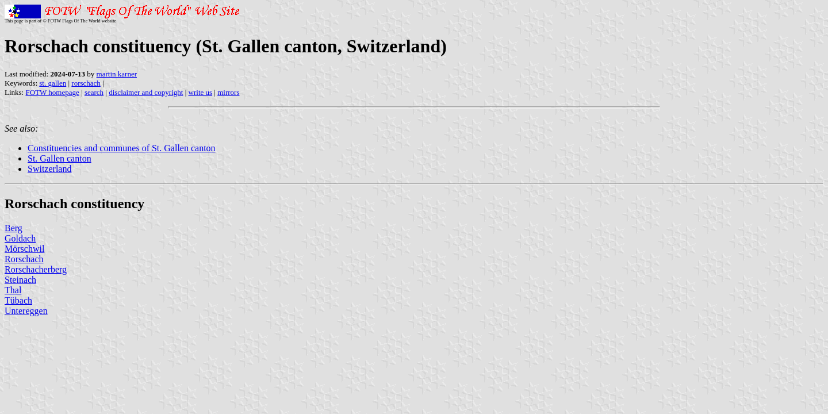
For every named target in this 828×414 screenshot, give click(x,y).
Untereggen (26, 311)
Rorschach (24, 259)
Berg (13, 228)
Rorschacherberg (36, 269)
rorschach (86, 83)
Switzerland (49, 169)
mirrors (228, 92)
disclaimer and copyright (146, 92)
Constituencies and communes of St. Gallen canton (122, 148)
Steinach (20, 280)
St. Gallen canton (59, 158)
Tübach (18, 300)
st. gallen (52, 83)
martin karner (117, 74)
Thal (13, 290)
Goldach (20, 238)
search (94, 92)
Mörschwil (24, 249)
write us (201, 92)
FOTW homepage (52, 92)
